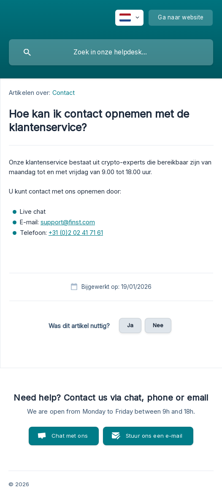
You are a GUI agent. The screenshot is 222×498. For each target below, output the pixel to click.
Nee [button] (158, 325)
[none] (129, 18)
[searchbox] (111, 52)
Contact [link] (63, 92)
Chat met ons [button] (69, 435)
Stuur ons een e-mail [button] (154, 435)
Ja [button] (130, 325)
